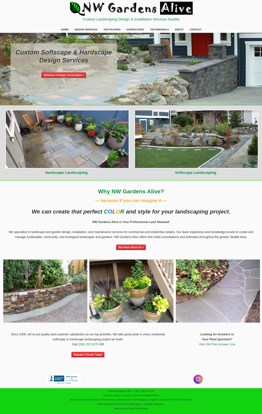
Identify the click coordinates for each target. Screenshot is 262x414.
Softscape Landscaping (195, 172)
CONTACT (196, 29)
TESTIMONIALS (159, 29)
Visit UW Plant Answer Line (217, 344)
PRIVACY (176, 399)
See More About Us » (131, 247)
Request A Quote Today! (88, 354)
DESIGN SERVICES (86, 29)
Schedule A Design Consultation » (64, 75)
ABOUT (179, 29)
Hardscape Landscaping (66, 172)
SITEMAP (187, 399)
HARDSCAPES (135, 29)
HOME (65, 29)
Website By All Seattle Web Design (131, 408)
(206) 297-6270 (88, 344)
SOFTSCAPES (112, 29)
